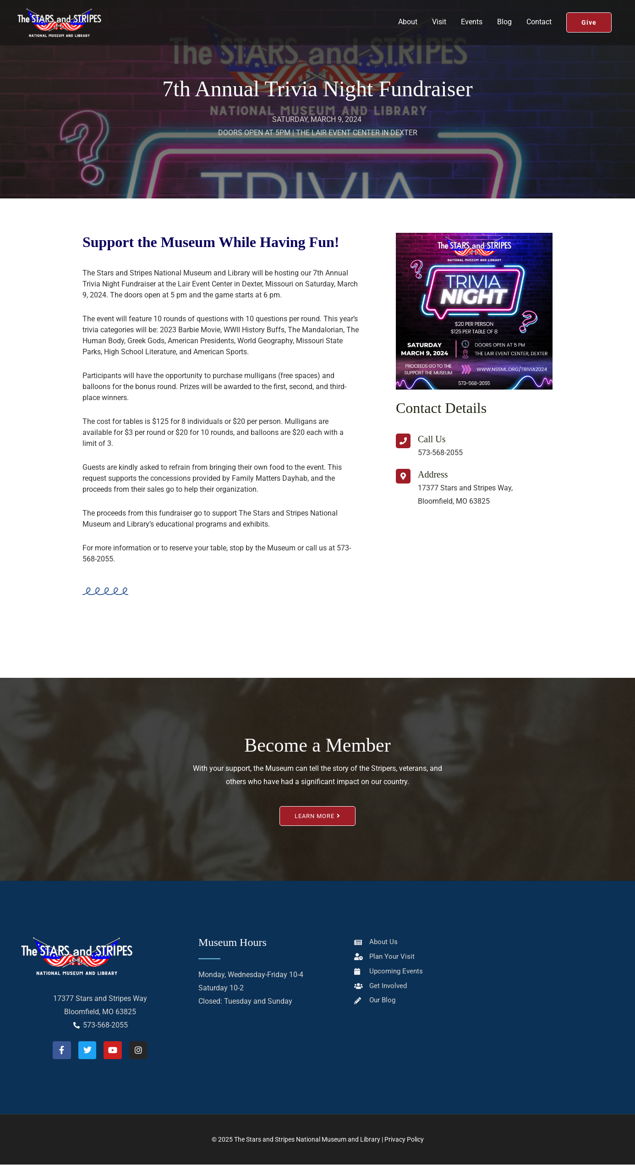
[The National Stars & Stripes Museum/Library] (474, 574)
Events (471, 27)
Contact (539, 27)
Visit (439, 27)
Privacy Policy (404, 1139)
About (407, 27)
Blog (504, 27)
